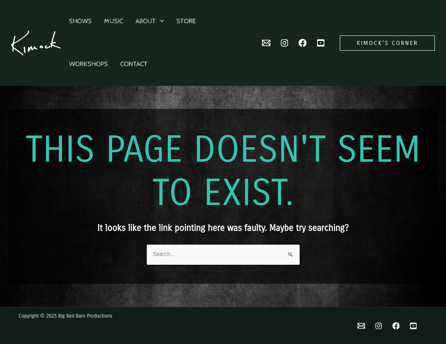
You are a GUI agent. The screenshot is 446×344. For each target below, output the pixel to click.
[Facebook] (302, 43)
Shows (80, 21)
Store (186, 21)
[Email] (361, 326)
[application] (160, 21)
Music (113, 21)
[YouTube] (321, 43)
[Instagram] (284, 43)
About (150, 21)
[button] (387, 43)
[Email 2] (266, 43)
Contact (134, 64)
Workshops (88, 64)
